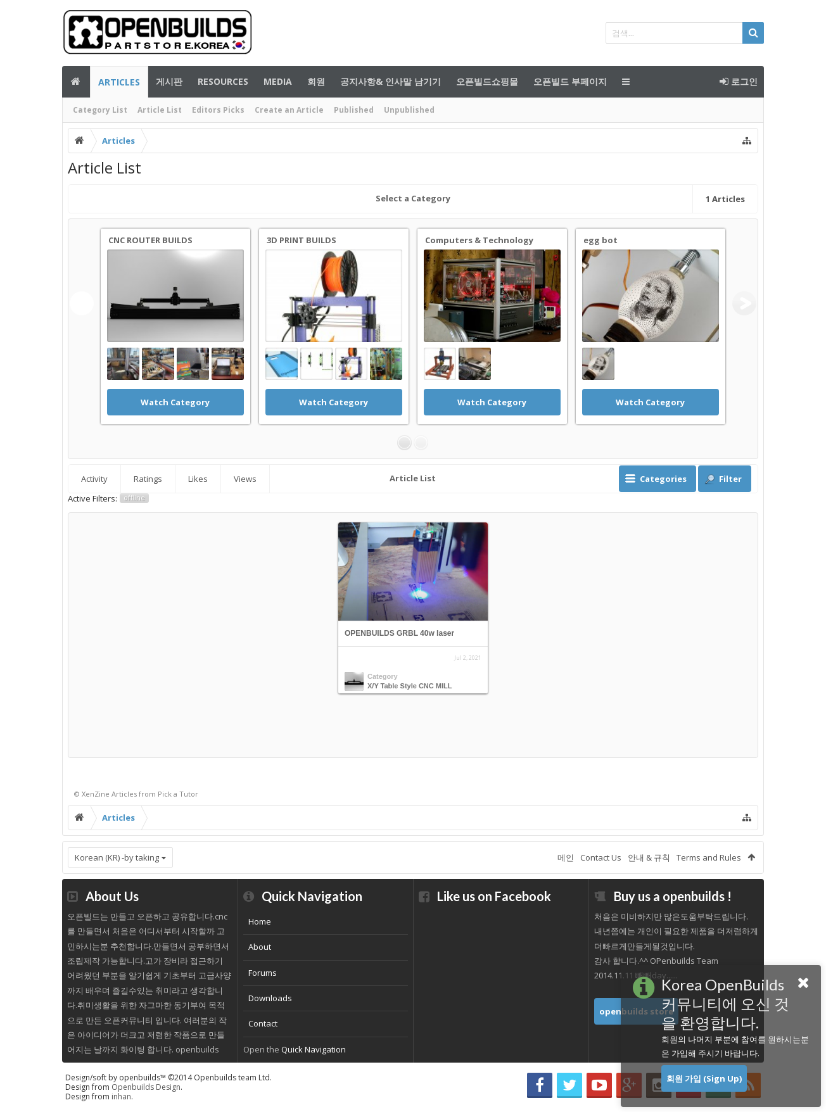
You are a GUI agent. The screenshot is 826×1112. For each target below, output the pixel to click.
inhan (121, 1096)
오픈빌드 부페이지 (570, 81)
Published (354, 109)
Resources (223, 81)
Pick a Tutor (178, 794)
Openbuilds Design (146, 1087)
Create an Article (289, 109)
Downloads (270, 998)
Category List (100, 109)
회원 (316, 81)
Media (278, 81)
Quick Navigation (313, 1049)
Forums (262, 972)
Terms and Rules (709, 857)
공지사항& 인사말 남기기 (390, 81)
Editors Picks (218, 109)
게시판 (169, 81)
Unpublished (409, 109)
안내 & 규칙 (649, 857)
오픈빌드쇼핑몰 (487, 81)
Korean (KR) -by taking (117, 857)
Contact (262, 1023)
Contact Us (600, 857)
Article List (159, 109)
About (259, 946)
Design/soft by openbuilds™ (168, 1077)
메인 (76, 82)
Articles (119, 82)
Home (259, 921)
